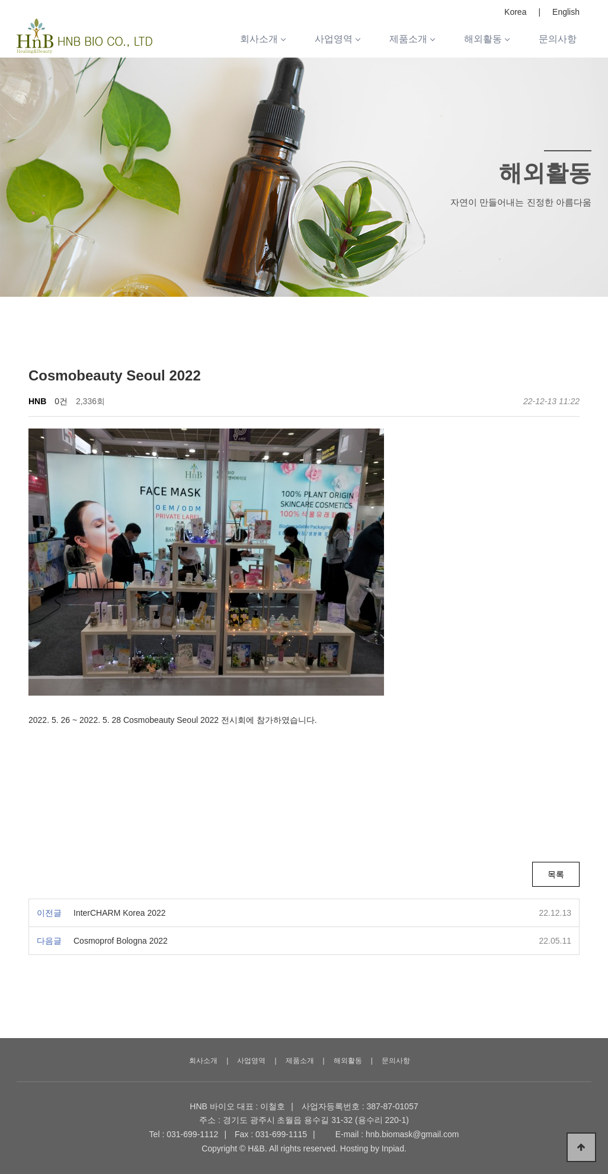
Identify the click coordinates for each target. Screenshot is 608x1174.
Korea (515, 12)
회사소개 (262, 39)
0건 (61, 401)
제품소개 (411, 39)
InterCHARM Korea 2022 (119, 913)
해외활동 (486, 39)
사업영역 (337, 39)
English (566, 12)
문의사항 (558, 39)
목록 (556, 874)
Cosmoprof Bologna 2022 (120, 940)
